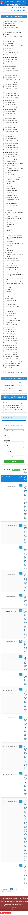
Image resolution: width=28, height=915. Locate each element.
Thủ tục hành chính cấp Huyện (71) (13, 405)
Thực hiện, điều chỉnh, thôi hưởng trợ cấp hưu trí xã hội (25, 602)
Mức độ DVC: (7, 440)
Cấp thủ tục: (7, 445)
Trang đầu (4, 889)
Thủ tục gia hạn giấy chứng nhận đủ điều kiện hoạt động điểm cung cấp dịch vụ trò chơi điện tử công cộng (26, 757)
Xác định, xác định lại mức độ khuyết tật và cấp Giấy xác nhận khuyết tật (26, 582)
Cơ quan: (6, 428)
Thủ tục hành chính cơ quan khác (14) (14, 409)
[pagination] (25, 471)
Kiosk (24, 7)
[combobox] (14, 430)
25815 (20, 390)
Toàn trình (20, 656)
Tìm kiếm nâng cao (7, 417)
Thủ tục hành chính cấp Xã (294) (12, 407)
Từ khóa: (6, 423)
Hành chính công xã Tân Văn (18, 10)
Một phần (20, 485)
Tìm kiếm (14, 461)
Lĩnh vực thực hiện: (7, 434)
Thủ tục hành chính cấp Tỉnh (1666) (13, 403)
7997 (20, 388)
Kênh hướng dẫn (17, 7)
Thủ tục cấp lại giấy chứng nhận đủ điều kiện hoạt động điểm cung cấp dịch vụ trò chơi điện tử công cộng (26, 785)
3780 (20, 382)
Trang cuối (9, 891)
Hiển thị (25, 469)
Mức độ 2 (20, 611)
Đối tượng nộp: (7, 451)
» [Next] (4, 891)
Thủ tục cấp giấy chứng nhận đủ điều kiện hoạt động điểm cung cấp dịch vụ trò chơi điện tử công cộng (26, 701)
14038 (20, 385)
